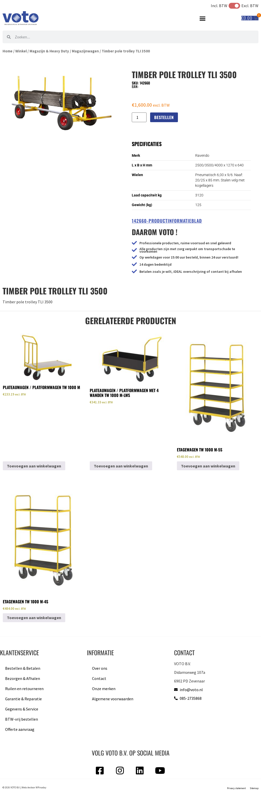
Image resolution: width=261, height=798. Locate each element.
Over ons (99, 668)
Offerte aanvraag (19, 729)
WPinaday (41, 787)
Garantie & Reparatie (23, 698)
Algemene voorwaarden (112, 698)
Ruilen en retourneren (24, 688)
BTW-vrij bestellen (21, 719)
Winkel (21, 51)
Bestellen (164, 117)
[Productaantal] (139, 117)
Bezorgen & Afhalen (22, 678)
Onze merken (103, 688)
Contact (99, 678)
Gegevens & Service (21, 708)
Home (7, 51)
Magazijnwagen (85, 51)
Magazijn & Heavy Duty (49, 51)
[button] (202, 18)
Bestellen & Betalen (22, 668)
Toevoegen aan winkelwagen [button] (34, 465)
